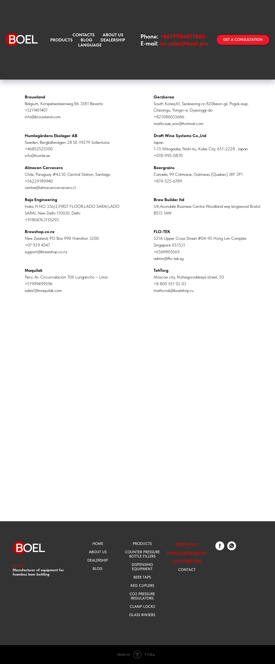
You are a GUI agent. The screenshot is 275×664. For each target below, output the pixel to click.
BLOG (98, 568)
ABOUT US (113, 34)
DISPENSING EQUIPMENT (142, 566)
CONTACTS (84, 34)
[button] (243, 39)
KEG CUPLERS (142, 585)
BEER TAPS (142, 577)
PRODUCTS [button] (61, 39)
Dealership (112, 39)
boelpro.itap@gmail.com (187, 552)
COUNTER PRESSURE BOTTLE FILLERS (142, 554)
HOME (97, 543)
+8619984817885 (182, 36)
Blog (86, 39)
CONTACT (187, 569)
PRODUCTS (142, 543)
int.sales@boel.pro (184, 43)
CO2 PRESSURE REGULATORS (142, 596)
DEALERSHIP (97, 560)
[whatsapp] (231, 549)
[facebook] (219, 549)
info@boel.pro (186, 543)
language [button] (90, 45)
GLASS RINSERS (142, 615)
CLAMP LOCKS (142, 606)
